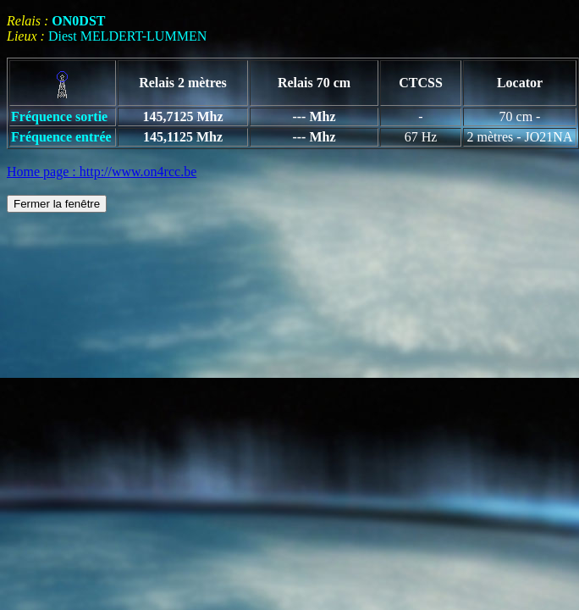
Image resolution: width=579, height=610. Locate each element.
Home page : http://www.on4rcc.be (101, 171)
